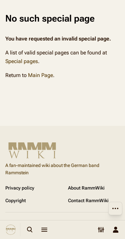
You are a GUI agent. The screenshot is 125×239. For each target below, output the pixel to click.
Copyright (15, 200)
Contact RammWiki (88, 200)
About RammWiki (86, 188)
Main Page (40, 75)
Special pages (21, 61)
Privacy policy (19, 188)
